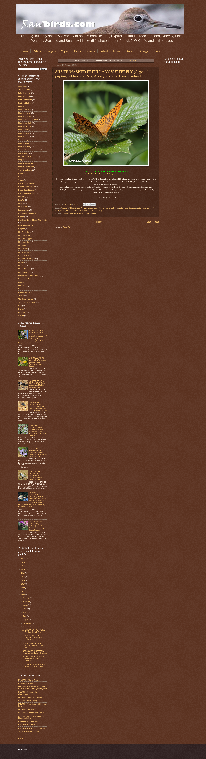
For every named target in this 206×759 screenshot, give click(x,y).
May (25, 612)
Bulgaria (51, 51)
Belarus (37, 51)
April (25, 609)
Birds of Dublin (23, 110)
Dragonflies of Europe (26, 190)
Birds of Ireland (24, 147)
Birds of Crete (23, 130)
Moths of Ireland (24, 272)
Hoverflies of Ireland (25, 225)
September (27, 623)
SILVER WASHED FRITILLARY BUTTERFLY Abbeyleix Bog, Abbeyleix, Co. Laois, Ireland (102, 73)
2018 (23, 580)
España (21, 200)
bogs (96, 208)
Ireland (104, 51)
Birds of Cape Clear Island (28, 120)
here (100, 174)
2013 (23, 562)
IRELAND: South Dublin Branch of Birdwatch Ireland (31, 717)
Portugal (144, 51)
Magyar (21, 262)
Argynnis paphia (87, 208)
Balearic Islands (24, 93)
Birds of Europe (24, 136)
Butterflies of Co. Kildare (27, 163)
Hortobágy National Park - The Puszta (32, 220)
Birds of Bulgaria (24, 116)
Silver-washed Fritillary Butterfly (90, 211)
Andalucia (22, 86)
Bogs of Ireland (104, 208)
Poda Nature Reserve (26, 279)
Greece (91, 51)
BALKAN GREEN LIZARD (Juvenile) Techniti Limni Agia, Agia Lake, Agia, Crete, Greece (37, 430)
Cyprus (65, 51)
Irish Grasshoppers (25, 239)
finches (21, 309)
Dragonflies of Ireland (26, 193)
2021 (23, 591)
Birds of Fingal (23, 140)
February (26, 602)
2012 (23, 558)
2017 (23, 577)
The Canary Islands (25, 299)
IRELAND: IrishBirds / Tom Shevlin (31, 713)
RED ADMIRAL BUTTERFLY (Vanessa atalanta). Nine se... (34, 652)
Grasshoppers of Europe (27, 213)
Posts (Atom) (68, 227)
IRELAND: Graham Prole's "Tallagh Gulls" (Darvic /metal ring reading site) (32, 687)
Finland (78, 51)
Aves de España (24, 90)
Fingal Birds (22, 207)
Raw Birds (67, 204)
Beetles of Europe (25, 100)
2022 (23, 595)
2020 (23, 588)
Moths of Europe (24, 269)
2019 (23, 584)
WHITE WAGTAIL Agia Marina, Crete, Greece (37, 475)
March (25, 605)
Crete (20, 176)
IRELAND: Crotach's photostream (30, 697)
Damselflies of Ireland (26, 183)
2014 (23, 566)
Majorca (21, 265)
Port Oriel (21, 286)
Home (24, 51)
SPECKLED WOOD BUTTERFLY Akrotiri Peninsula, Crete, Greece (37, 362)
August (26, 620)
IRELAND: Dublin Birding (27, 701)
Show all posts (131, 60)
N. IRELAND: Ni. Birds (26, 725)
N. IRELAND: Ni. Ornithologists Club (32, 728)
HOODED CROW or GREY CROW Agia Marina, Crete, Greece (37, 384)
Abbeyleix (64, 208)
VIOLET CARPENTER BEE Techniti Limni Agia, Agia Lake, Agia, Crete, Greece (38, 526)
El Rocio (21, 197)
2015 (23, 569)
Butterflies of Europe (144, 208)
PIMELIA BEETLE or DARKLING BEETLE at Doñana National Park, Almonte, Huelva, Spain (38, 406)
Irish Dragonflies (24, 235)
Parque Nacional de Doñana (29, 276)
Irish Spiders (23, 249)
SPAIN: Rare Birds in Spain (28, 731)
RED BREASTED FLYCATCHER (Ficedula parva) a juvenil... (34, 665)
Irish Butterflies (71, 211)
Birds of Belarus (24, 113)
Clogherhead (23, 173)
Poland (130, 51)
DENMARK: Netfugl (25, 683)
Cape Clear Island (25, 170)
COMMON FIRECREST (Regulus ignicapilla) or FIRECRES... (32, 638)
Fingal (20, 203)
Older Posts (152, 221)
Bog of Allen (22, 153)
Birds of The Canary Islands (28, 150)
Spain (157, 51)
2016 (23, 573)
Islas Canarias (23, 255)
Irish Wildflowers (24, 252)
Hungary (21, 229)
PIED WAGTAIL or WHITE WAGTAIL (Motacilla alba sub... (32, 645)
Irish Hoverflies (23, 242)
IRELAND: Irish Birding (26, 709)
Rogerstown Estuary (26, 292)
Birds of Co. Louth (25, 126)
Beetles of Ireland (24, 103)
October (26, 627)
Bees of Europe (24, 96)
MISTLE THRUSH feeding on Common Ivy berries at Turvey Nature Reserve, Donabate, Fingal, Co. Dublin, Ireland (32, 337)
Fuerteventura (23, 210)
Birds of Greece (24, 143)
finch (20, 306)
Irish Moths (22, 245)
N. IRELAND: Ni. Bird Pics (28, 721)
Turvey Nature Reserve (27, 302)
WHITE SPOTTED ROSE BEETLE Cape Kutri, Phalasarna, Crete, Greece (38, 452)
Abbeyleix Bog (74, 208)
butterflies (114, 208)
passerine (22, 312)
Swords (21, 296)
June (25, 616)
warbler (21, 316)
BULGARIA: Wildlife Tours (28, 680)
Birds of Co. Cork (24, 123)
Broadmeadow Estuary (26, 157)
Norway (117, 51)
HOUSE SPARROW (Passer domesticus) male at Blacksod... (33, 659)
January (26, 598)
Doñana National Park (26, 187)
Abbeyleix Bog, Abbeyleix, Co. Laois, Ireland (79, 213)
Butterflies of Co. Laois (127, 208)
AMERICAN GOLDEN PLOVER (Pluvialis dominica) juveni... (34, 631)
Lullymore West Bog (25, 259)
